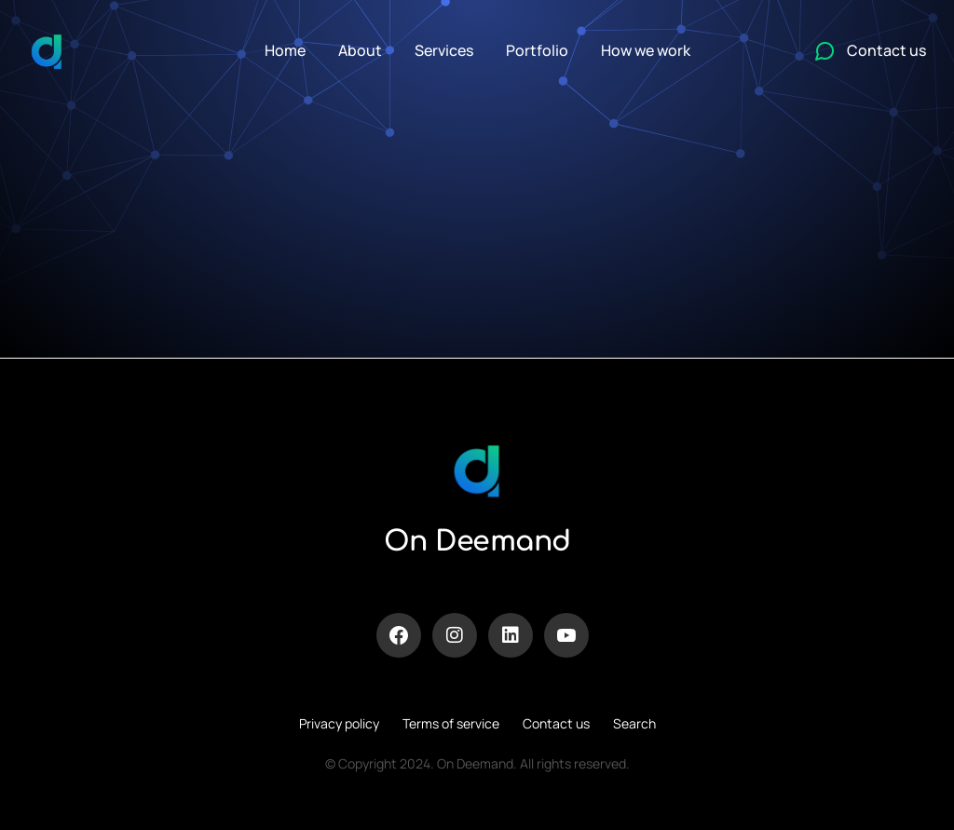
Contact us (556, 723)
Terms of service (450, 723)
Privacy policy (339, 723)
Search (634, 723)
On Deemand (477, 541)
